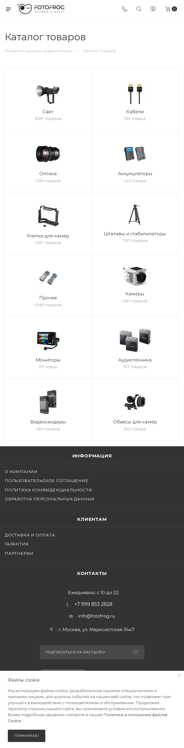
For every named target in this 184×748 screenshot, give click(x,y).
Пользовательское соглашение (47, 480)
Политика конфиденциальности (48, 489)
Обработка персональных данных (49, 498)
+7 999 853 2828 (93, 604)
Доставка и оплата (30, 535)
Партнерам (19, 553)
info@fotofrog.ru (96, 616)
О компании (21, 471)
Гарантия (17, 544)
